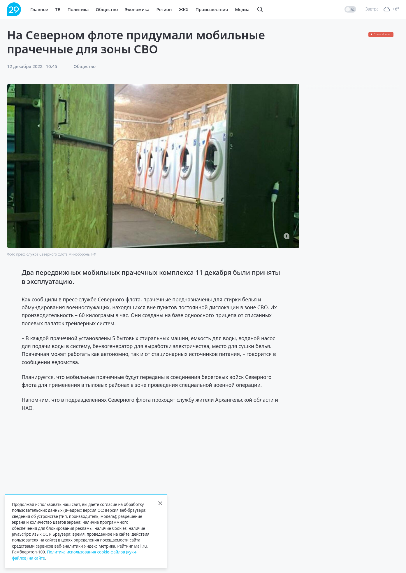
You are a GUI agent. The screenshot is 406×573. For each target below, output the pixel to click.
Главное (39, 9)
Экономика (137, 9)
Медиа (242, 9)
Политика (78, 9)
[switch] (350, 9)
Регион (164, 9)
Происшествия (212, 9)
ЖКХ (183, 9)
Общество (107, 9)
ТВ (57, 9)
